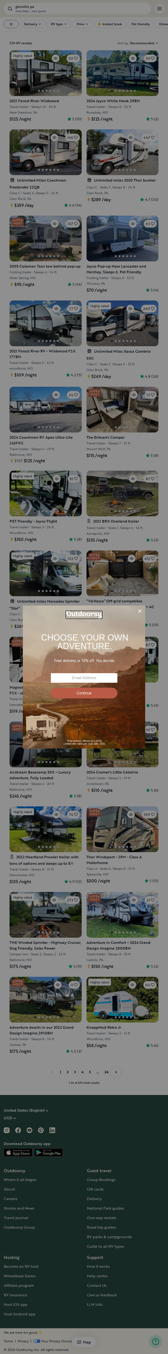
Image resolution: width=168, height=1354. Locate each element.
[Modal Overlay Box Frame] (84, 677)
